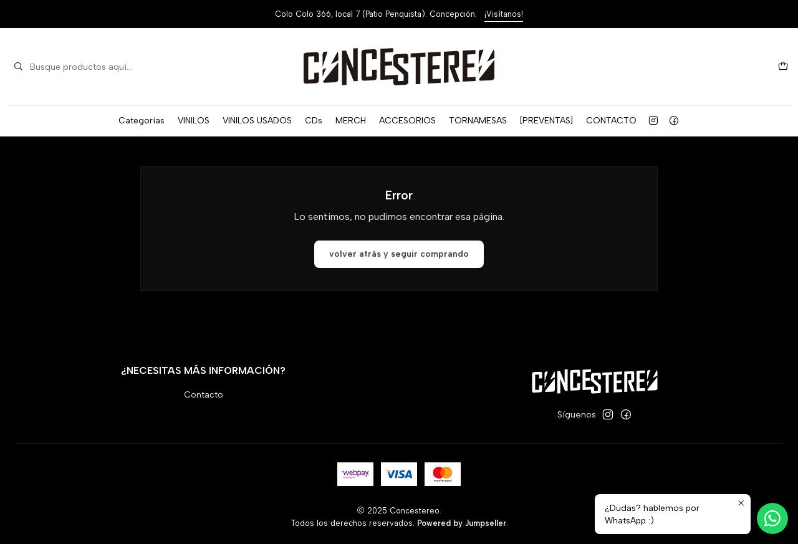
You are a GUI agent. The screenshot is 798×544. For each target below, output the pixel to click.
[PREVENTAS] (546, 120)
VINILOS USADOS (257, 120)
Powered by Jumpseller (461, 523)
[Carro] (783, 67)
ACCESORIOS (407, 120)
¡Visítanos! (503, 14)
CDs (313, 120)
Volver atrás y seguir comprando (399, 254)
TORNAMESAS (478, 120)
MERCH (350, 120)
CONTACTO (611, 120)
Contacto (203, 394)
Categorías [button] (141, 120)
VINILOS (193, 120)
